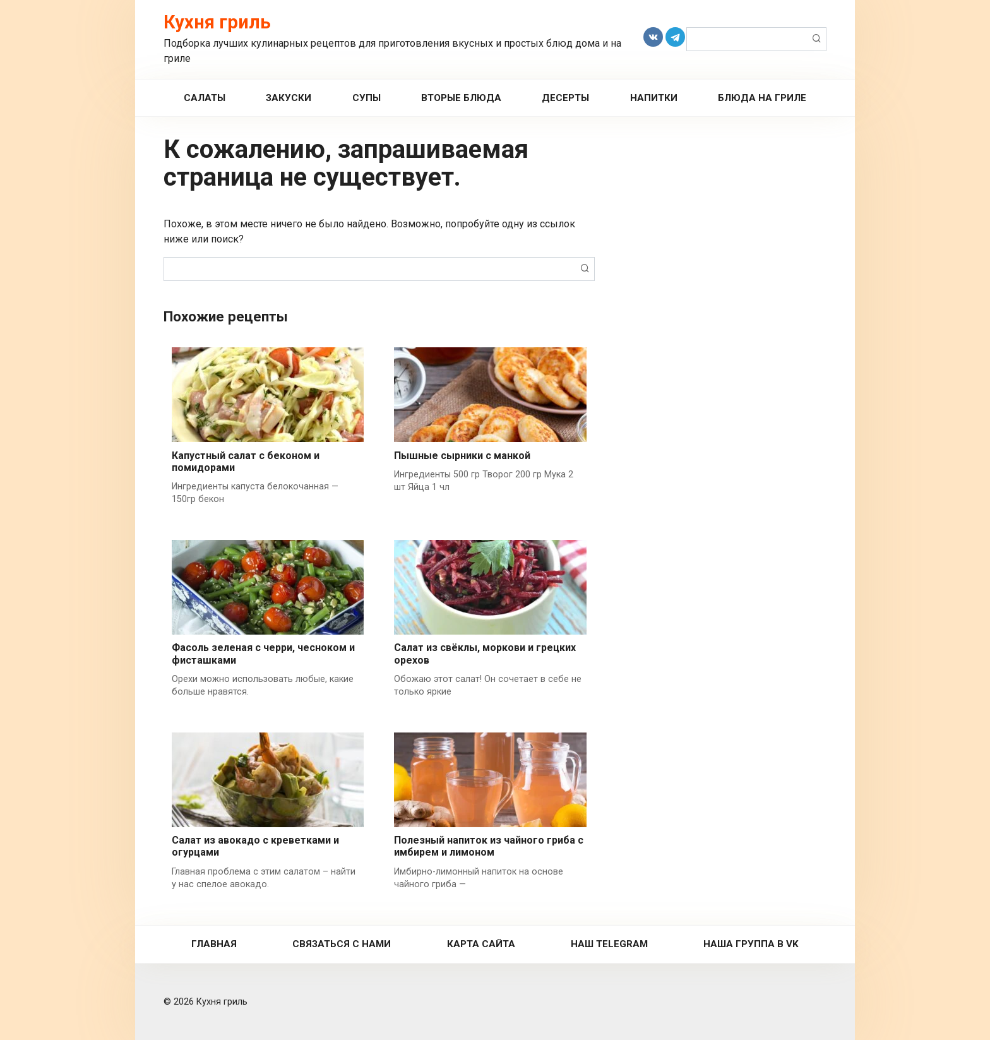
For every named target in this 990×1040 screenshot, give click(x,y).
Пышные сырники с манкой (462, 456)
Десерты (565, 98)
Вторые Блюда (461, 98)
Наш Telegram (609, 944)
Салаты (204, 98)
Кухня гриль (217, 22)
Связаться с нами (341, 944)
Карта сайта (481, 944)
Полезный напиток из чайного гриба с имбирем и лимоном (488, 846)
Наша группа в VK (751, 944)
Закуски (288, 98)
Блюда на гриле (762, 98)
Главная (214, 944)
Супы (366, 98)
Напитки (653, 98)
